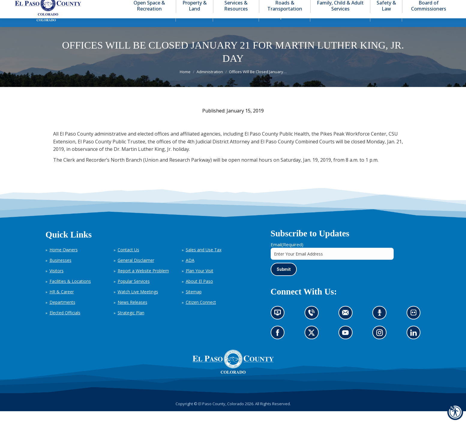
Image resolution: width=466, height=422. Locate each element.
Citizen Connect (201, 313)
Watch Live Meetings (138, 302)
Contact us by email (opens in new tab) (347, 325)
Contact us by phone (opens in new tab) (313, 325)
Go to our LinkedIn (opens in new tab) (415, 345)
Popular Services (134, 292)
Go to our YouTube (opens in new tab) (347, 345)
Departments (62, 313)
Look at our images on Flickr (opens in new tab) (415, 325)
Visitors (57, 281)
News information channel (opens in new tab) (279, 325)
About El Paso (199, 292)
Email (287, 255)
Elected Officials (65, 323)
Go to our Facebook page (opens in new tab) (279, 345)
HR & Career (62, 302)
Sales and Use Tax (203, 260)
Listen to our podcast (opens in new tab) (381, 325)
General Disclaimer (136, 271)
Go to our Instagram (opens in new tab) (381, 345)
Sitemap (194, 302)
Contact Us (128, 260)
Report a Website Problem (143, 281)
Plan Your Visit (199, 281)
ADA (190, 271)
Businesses (60, 271)
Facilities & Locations (70, 292)
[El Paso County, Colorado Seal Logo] (233, 383)
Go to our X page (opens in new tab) (313, 345)
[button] (427, 5)
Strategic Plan (131, 323)
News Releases (132, 313)
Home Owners (64, 260)
